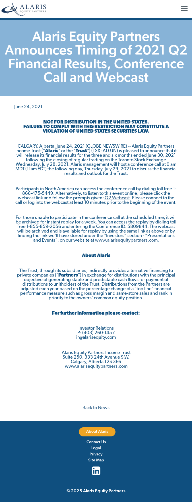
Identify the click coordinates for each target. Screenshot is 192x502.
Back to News (96, 408)
